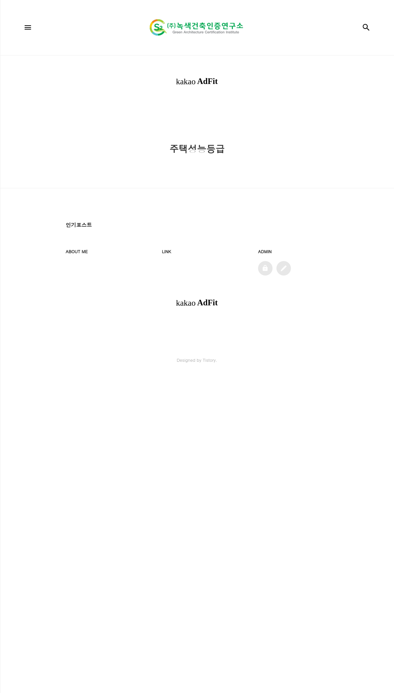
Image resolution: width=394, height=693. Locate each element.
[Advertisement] (197, 152)
